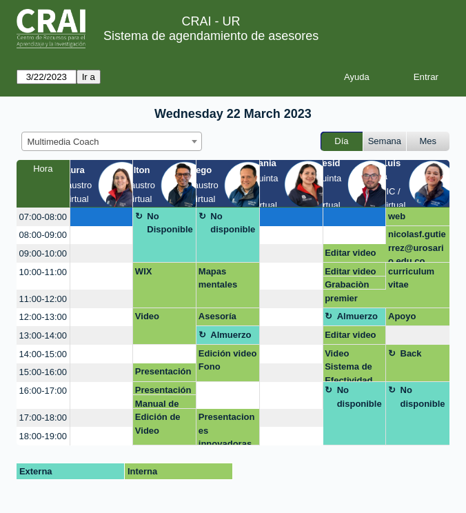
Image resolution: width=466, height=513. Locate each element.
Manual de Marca (157, 404)
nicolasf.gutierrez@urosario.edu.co (417, 246)
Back (411, 353)
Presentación (163, 371)
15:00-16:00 (43, 372)
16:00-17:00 (43, 390)
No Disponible (169, 223)
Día (341, 141)
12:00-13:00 (43, 317)
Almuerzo (357, 316)
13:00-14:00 (43, 335)
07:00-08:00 (43, 217)
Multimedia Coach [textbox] (63, 142)
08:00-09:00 (43, 235)
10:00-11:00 (43, 272)
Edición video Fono (228, 360)
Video (147, 316)
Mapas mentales (218, 278)
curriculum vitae (411, 278)
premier (341, 298)
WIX (143, 271)
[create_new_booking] (101, 217)
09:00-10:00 (43, 253)
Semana (384, 141)
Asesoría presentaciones (226, 318)
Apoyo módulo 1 (408, 318)
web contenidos (412, 218)
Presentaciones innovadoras (227, 428)
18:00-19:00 (43, 436)
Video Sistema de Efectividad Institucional (351, 365)
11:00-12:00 (43, 299)
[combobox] (111, 141)
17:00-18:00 (43, 417)
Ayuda (356, 77)
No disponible (232, 223)
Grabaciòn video (347, 284)
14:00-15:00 (43, 354)
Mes (428, 141)
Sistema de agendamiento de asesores (210, 36)
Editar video (350, 253)
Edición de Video (158, 424)
